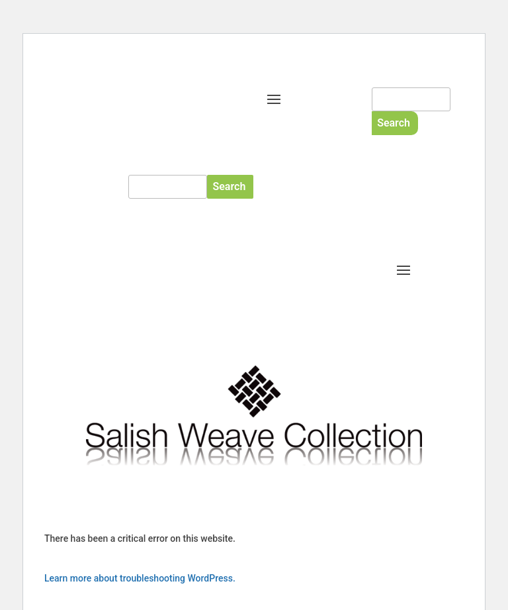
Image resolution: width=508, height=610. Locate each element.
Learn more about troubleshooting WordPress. (139, 578)
